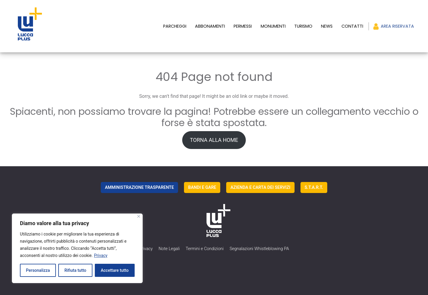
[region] (77, 248)
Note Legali (169, 248)
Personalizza (38, 270)
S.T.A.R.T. (314, 187)
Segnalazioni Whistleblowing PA (259, 248)
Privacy (100, 255)
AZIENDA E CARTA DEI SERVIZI (260, 187)
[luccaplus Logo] (56, 26)
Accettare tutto (115, 270)
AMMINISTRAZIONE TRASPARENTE (139, 187)
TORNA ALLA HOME (214, 140)
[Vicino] (138, 216)
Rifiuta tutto (75, 270)
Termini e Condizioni (205, 248)
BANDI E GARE (202, 187)
